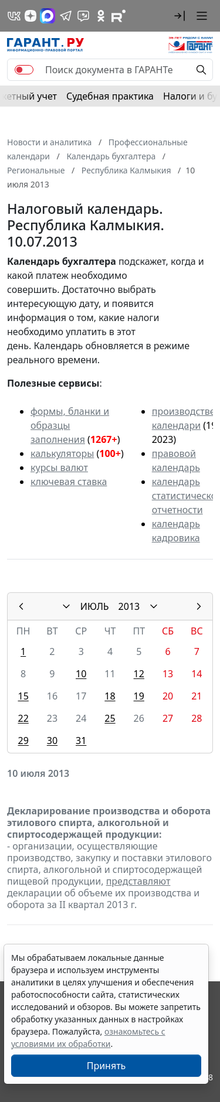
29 (23, 740)
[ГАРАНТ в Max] (47, 15)
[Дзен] (30, 16)
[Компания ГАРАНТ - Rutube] (118, 16)
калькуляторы (62, 453)
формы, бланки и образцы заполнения (70, 425)
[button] (179, 16)
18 (109, 696)
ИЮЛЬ (94, 606)
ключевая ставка (69, 481)
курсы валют (59, 467)
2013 (129, 606)
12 (139, 673)
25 (109, 718)
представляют (138, 881)
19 (139, 696)
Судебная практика (110, 96)
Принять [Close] (106, 1065)
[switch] (24, 69)
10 (81, 673)
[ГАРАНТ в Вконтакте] (14, 16)
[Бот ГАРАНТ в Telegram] (83, 16)
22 (23, 718)
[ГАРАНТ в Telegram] (66, 16)
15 (23, 696)
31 (81, 740)
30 (52, 740)
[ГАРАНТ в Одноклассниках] (101, 16)
